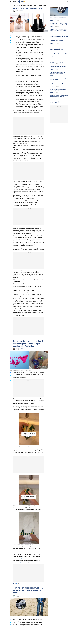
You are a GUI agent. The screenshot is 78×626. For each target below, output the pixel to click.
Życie (22, 10)
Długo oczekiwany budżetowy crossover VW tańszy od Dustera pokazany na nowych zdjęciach (58, 55)
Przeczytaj (20, 558)
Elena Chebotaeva (18, 10)
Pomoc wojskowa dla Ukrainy (32, 5)
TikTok (40, 402)
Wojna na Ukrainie (17, 5)
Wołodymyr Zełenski (42, 5)
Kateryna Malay (18, 348)
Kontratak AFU (23, 5)
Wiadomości (51, 20)
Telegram (20, 562)
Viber (24, 562)
